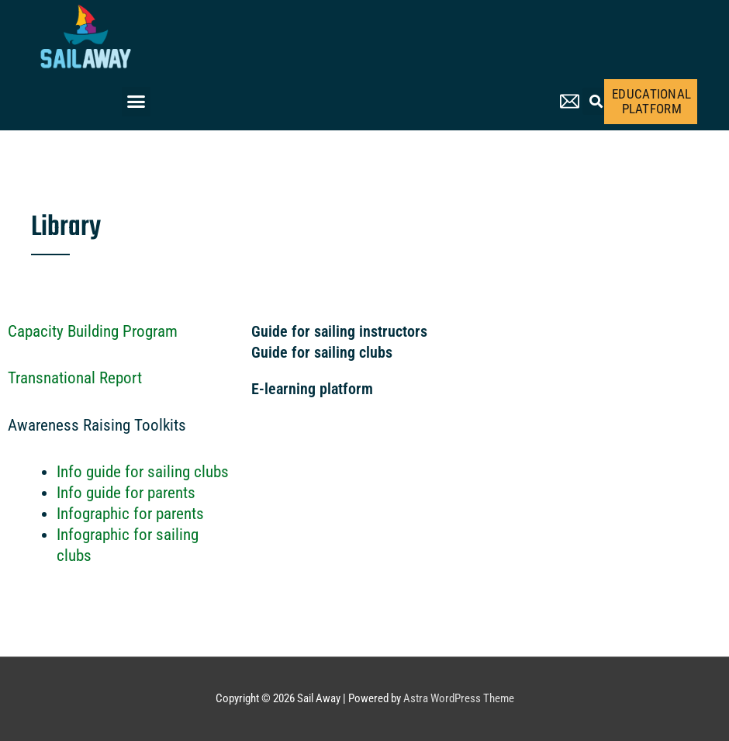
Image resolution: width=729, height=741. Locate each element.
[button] (136, 101)
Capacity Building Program (93, 331)
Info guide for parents (126, 492)
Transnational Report (75, 378)
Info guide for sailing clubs (143, 471)
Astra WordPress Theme (458, 698)
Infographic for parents (130, 513)
